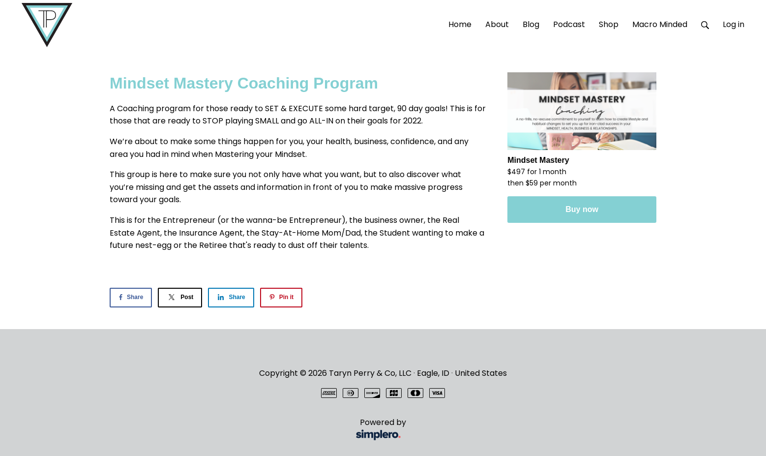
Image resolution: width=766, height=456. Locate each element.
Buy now (581, 209)
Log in (733, 24)
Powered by (260, 430)
